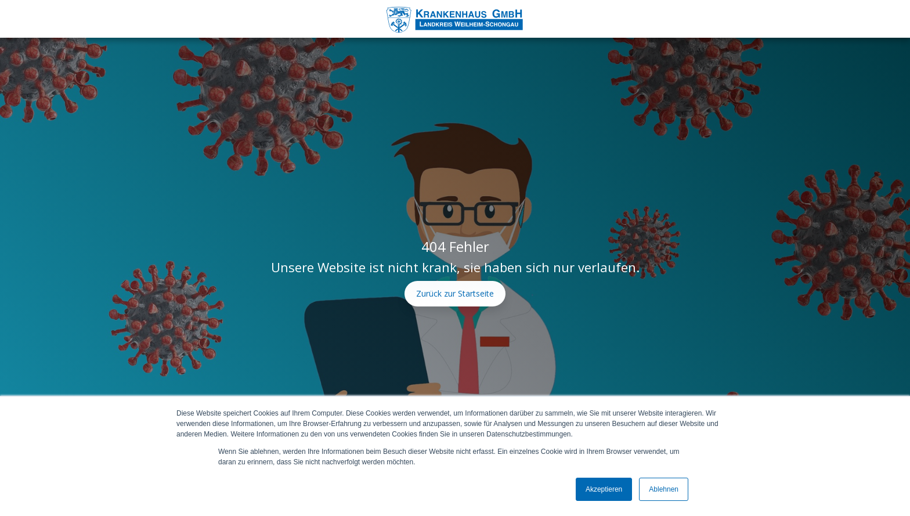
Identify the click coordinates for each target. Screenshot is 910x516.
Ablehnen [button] (663, 489)
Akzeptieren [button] (604, 489)
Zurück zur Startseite (455, 293)
